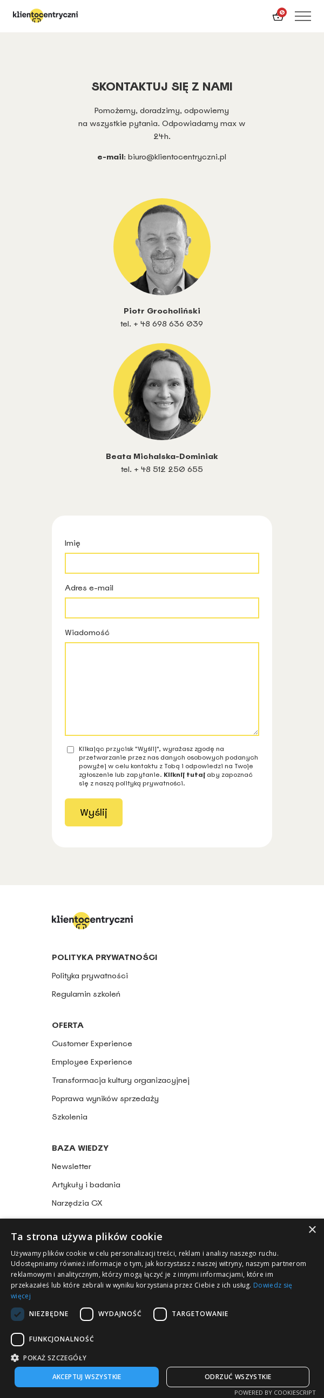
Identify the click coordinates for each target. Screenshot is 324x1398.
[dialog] (162, 1308)
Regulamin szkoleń (86, 1010)
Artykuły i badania (86, 1200)
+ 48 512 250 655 (168, 469)
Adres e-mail (162, 600)
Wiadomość (162, 689)
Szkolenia (69, 1133)
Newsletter (71, 1182)
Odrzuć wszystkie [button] (238, 1376)
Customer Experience (92, 1059)
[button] (162, 1357)
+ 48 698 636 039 (168, 323)
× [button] (312, 1230)
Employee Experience (92, 1078)
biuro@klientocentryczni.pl (177, 156)
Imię (162, 556)
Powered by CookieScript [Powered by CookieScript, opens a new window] (275, 1392)
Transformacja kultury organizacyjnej (121, 1096)
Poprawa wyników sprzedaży (105, 1114)
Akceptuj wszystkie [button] (87, 1376)
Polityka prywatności (91, 991)
